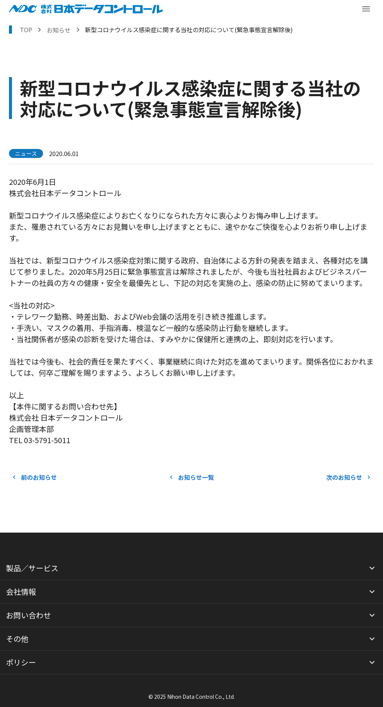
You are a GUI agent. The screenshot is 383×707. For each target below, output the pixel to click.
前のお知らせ (34, 477)
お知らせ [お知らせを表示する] (59, 29)
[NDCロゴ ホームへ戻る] (86, 8)
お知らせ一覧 (191, 477)
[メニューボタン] (366, 9)
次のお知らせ (348, 477)
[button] (191, 568)
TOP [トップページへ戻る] (26, 29)
